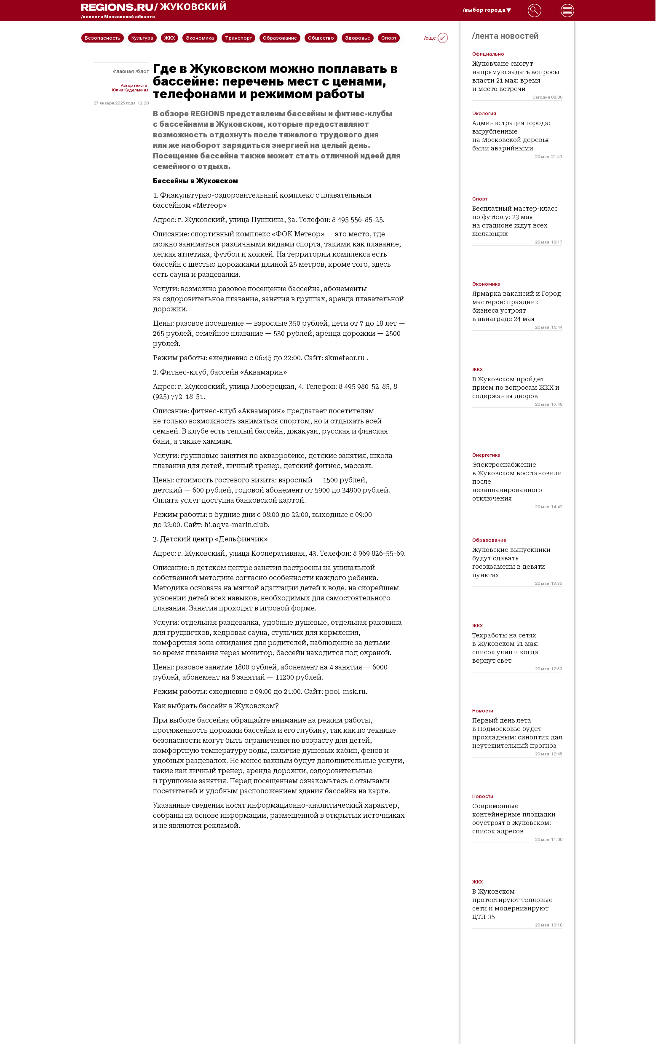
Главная (124, 71)
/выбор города (487, 10)
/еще (436, 38)
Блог (143, 71)
